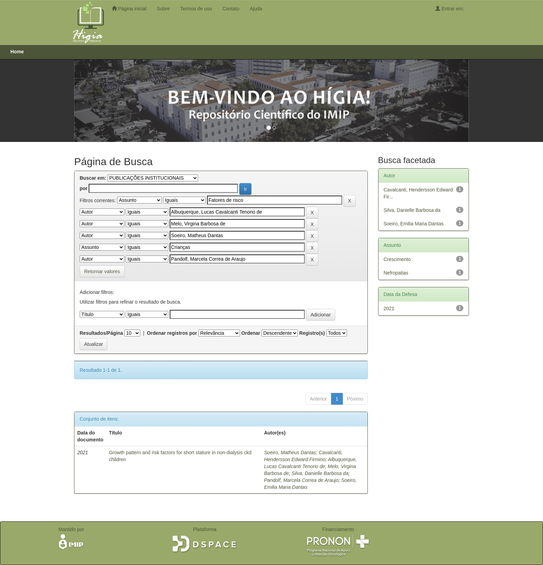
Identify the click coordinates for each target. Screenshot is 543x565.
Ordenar (250, 333)
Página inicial (129, 8)
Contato (230, 8)
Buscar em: (93, 178)
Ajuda (256, 8)
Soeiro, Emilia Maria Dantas (414, 223)
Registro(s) (312, 333)
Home (17, 51)
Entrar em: (452, 8)
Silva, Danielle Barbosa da (320, 473)
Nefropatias (396, 273)
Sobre (163, 8)
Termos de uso (196, 8)
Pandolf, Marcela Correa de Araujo (301, 480)
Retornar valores (102, 271)
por (84, 188)
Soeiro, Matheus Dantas (290, 452)
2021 (389, 308)
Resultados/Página (101, 333)
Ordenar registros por (172, 333)
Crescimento (397, 259)
